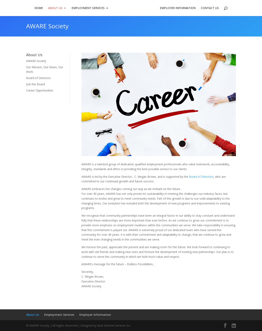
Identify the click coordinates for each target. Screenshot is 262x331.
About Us (55, 8)
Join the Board (35, 84)
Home (38, 8)
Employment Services (88, 8)
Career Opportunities (39, 90)
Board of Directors (38, 78)
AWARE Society (36, 61)
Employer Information (178, 8)
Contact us (210, 8)
